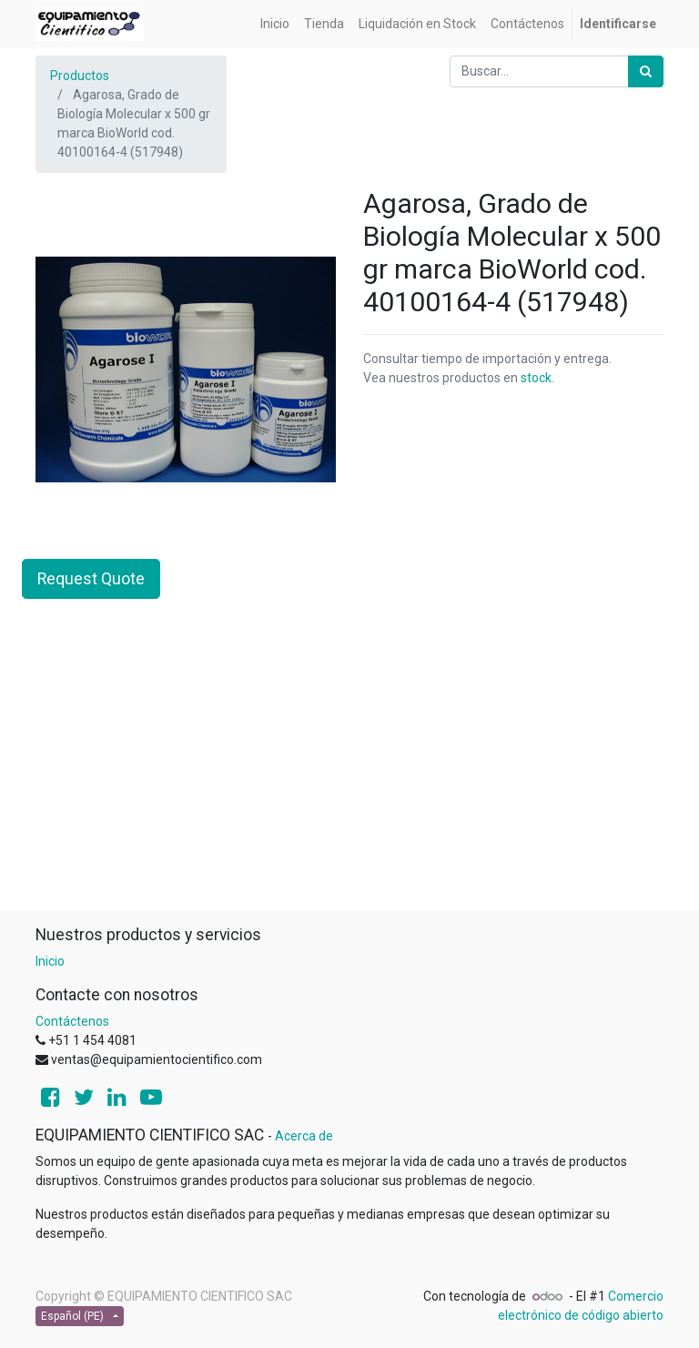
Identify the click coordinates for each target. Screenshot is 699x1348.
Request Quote (91, 579)
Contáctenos (72, 1021)
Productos (79, 75)
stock (536, 377)
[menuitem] (275, 24)
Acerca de (304, 1136)
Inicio (50, 961)
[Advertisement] (349, 781)
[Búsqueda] (646, 71)
